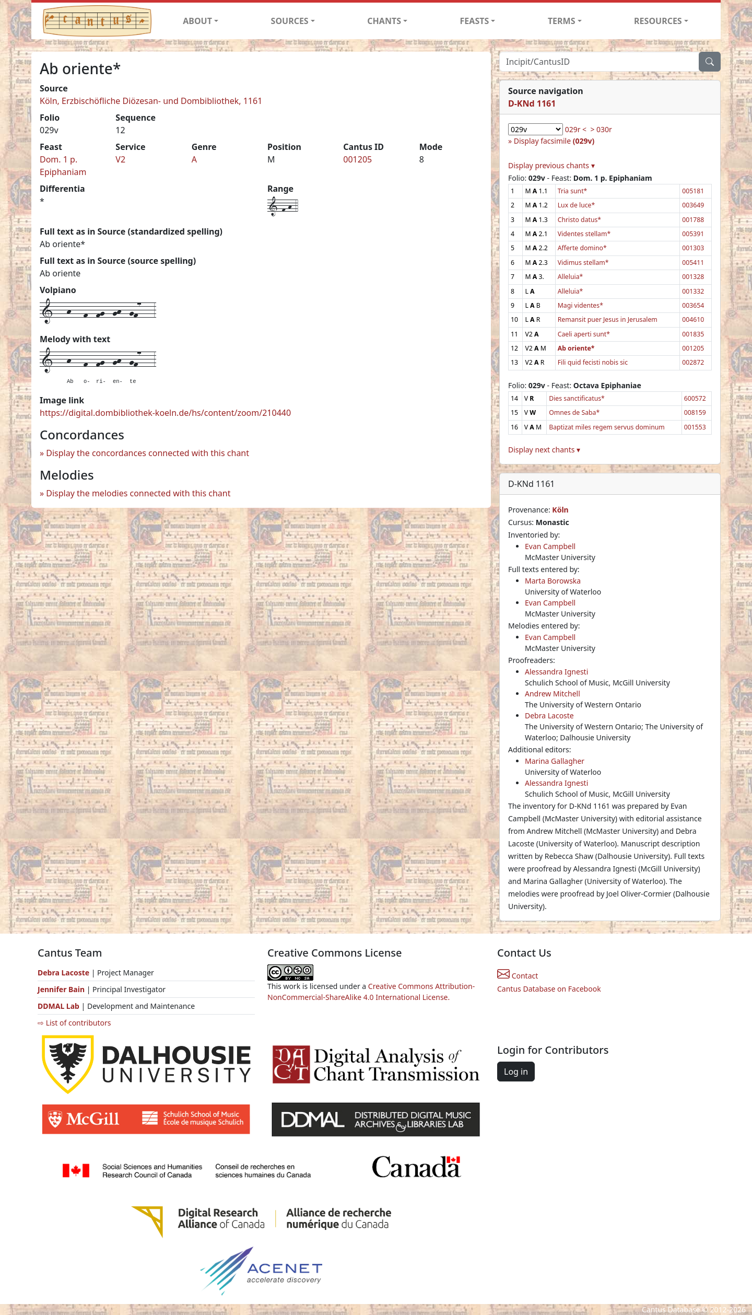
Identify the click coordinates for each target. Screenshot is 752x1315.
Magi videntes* (580, 305)
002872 (693, 362)
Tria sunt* (573, 191)
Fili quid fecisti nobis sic (593, 362)
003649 (693, 205)
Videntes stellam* (584, 233)
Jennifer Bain (62, 989)
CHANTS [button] (384, 21)
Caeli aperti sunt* (584, 334)
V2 (120, 159)
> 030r (601, 129)
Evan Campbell (550, 546)
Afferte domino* (582, 247)
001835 (693, 334)
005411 (693, 262)
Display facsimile (554, 141)
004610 (693, 319)
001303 (693, 247)
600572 (695, 398)
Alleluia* (570, 276)
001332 (693, 291)
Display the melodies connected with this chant (138, 493)
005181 (693, 191)
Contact (517, 976)
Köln (560, 510)
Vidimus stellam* (583, 262)
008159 (695, 412)
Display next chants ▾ (544, 450)
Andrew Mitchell (552, 694)
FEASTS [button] (474, 21)
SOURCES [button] (290, 21)
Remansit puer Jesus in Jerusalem (607, 319)
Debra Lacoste (549, 715)
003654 (693, 305)
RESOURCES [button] (658, 21)
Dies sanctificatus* (577, 398)
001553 (695, 427)
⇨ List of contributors (74, 1023)
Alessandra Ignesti (556, 672)
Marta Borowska (553, 581)
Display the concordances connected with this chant (147, 453)
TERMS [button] (561, 21)
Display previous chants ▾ (551, 165)
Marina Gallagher (554, 761)
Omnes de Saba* (574, 412)
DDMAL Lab (58, 1006)
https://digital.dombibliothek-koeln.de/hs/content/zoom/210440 (165, 412)
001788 (693, 219)
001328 (693, 276)
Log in (516, 1071)
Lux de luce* (576, 205)
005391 (693, 233)
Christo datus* (579, 219)
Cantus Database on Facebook (549, 989)
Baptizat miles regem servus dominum (607, 427)
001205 (357, 159)
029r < (575, 129)
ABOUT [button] (197, 21)
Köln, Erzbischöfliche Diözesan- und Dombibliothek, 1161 (151, 101)
